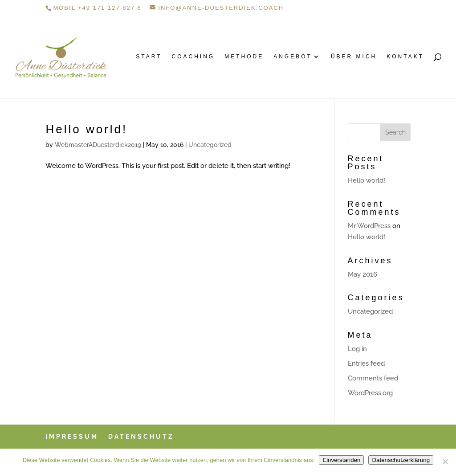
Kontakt (405, 56)
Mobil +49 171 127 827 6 (97, 7)
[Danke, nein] (444, 461)
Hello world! (86, 129)
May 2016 (362, 274)
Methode (244, 56)
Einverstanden (341, 460)
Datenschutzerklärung (401, 460)
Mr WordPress (369, 226)
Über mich (354, 56)
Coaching (193, 56)
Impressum (71, 436)
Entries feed (366, 364)
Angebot (292, 56)
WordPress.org (370, 393)
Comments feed (373, 378)
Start (149, 56)
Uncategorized (210, 144)
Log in (357, 349)
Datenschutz (141, 436)
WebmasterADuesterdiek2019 (98, 144)
